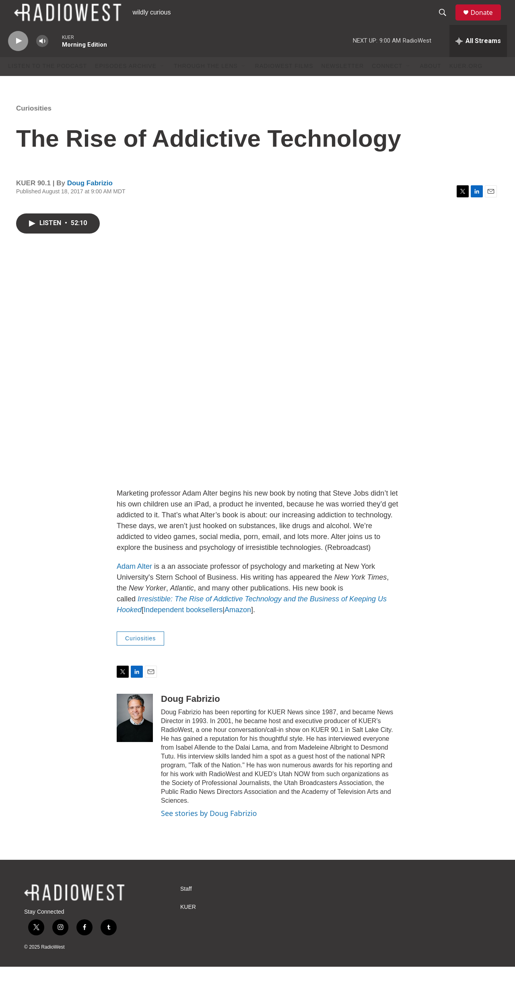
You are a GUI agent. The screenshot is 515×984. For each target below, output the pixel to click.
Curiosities (34, 125)
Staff (186, 906)
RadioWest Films (284, 83)
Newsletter (342, 83)
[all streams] (478, 58)
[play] (18, 58)
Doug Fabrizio (90, 200)
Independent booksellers (183, 627)
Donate (486, 21)
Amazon (238, 627)
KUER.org (466, 83)
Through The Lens (206, 83)
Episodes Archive (126, 83)
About (430, 83)
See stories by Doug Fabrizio (209, 830)
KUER (188, 924)
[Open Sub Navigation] (162, 83)
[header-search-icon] (446, 21)
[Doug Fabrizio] (135, 735)
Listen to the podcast (47, 83)
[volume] (42, 58)
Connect (387, 83)
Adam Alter (134, 584)
